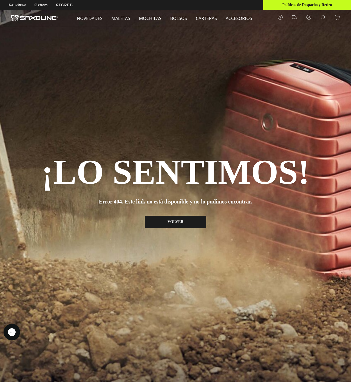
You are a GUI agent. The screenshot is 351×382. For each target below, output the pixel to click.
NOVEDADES (90, 18)
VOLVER (175, 222)
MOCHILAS (150, 18)
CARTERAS (206, 18)
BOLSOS (178, 18)
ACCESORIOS (239, 18)
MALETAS (120, 18)
